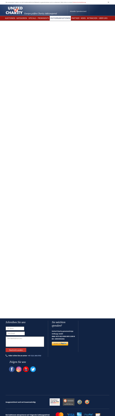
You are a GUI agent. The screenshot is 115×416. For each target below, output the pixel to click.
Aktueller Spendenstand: (78, 11)
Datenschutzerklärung (79, 2)
